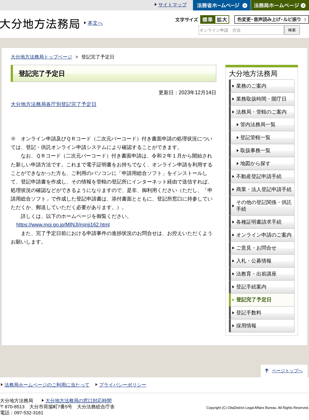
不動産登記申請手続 (259, 176)
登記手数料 (248, 312)
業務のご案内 (251, 86)
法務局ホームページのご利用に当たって (47, 384)
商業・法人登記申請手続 (264, 189)
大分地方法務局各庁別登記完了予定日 (53, 104)
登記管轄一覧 (255, 137)
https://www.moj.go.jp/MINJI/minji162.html (63, 224)
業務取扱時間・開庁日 (261, 99)
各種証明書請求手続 (259, 222)
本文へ (95, 23)
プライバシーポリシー (122, 384)
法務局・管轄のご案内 (261, 111)
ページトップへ (287, 370)
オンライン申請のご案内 (264, 235)
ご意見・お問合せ (256, 247)
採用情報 (246, 325)
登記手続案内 (251, 286)
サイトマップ (172, 4)
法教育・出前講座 (256, 273)
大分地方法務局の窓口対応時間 (78, 400)
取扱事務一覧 (255, 150)
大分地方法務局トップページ (41, 56)
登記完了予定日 (253, 299)
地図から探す (255, 163)
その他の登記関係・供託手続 (264, 206)
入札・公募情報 (253, 260)
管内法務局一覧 (258, 124)
